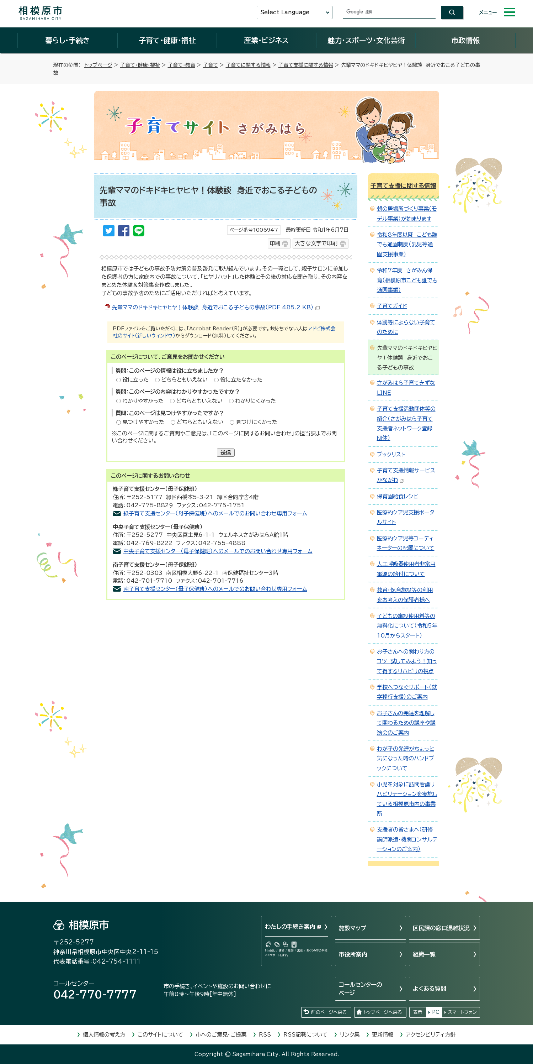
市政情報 (465, 40)
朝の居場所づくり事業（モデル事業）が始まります (407, 213)
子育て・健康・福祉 (167, 40)
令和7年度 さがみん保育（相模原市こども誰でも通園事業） (407, 280)
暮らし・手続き (67, 40)
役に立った (135, 379)
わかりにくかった (255, 401)
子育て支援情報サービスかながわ (406, 475)
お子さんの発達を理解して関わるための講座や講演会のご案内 (406, 723)
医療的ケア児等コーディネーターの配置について (406, 543)
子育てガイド (392, 306)
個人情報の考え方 (104, 1034)
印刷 (275, 243)
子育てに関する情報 (248, 65)
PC (435, 1012)
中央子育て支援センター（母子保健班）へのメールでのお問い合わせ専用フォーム (218, 551)
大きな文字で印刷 (316, 243)
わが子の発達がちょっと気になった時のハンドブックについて (405, 758)
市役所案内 (353, 954)
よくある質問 (429, 988)
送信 (225, 452)
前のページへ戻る (329, 1012)
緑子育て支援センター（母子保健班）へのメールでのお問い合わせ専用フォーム (215, 513)
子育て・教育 (181, 65)
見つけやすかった (143, 422)
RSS (265, 1034)
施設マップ (352, 928)
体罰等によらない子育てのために (406, 327)
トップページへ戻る (382, 1012)
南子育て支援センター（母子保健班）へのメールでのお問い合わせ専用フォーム (215, 589)
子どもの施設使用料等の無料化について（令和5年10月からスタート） (407, 625)
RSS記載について (305, 1034)
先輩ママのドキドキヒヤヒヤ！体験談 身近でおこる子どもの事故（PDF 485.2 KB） (216, 307)
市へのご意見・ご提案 (221, 1034)
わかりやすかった (143, 401)
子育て (210, 65)
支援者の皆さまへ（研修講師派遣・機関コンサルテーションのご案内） (407, 839)
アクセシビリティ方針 (430, 1034)
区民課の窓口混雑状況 (441, 928)
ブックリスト (391, 454)
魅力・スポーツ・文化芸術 (366, 40)
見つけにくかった (256, 422)
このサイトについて (160, 1034)
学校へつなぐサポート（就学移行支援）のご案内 (407, 692)
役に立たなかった (241, 379)
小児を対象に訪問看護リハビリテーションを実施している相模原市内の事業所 (407, 799)
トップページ (98, 65)
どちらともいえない (184, 379)
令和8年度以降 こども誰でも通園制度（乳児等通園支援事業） (407, 244)
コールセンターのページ (360, 988)
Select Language (284, 12)
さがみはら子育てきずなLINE (406, 387)
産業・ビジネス (266, 40)
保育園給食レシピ (398, 496)
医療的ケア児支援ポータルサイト (405, 517)
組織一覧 (424, 954)
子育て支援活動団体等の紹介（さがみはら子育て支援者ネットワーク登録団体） (406, 423)
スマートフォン (462, 1012)
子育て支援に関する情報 (305, 65)
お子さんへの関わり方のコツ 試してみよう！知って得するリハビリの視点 (407, 661)
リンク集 (349, 1034)
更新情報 (382, 1034)
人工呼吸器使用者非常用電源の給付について (406, 568)
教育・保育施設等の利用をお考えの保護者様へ (405, 594)
